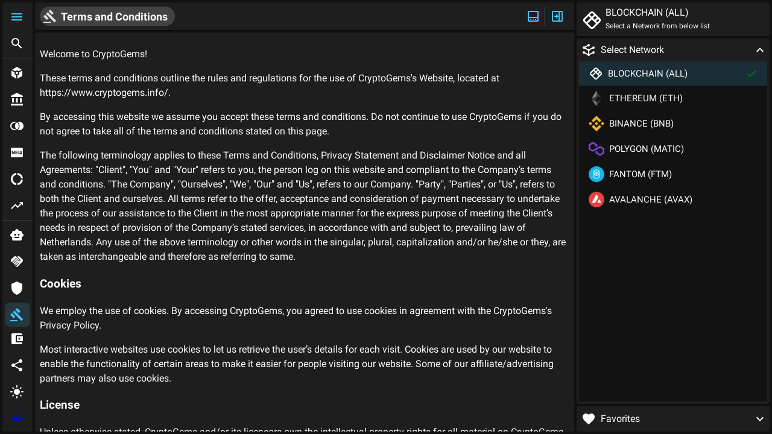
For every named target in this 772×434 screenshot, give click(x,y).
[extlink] (17, 418)
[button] (17, 17)
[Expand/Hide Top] (533, 16)
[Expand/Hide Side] (557, 16)
